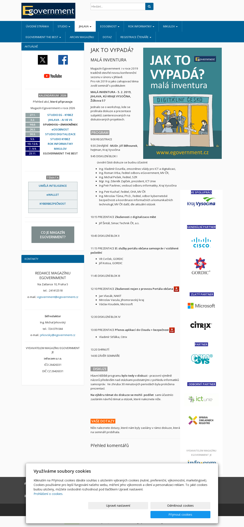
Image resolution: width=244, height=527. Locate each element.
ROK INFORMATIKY (141, 26)
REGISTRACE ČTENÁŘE (136, 37)
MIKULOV (170, 26)
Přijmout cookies (194, 514)
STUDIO (64, 26)
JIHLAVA (85, 26)
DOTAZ (107, 37)
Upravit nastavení (124, 514)
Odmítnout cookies (159, 514)
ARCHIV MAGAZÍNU (82, 37)
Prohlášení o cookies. (48, 503)
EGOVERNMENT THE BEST (43, 37)
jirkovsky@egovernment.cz (57, 335)
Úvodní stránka (37, 26)
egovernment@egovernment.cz (57, 297)
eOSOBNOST (109, 26)
